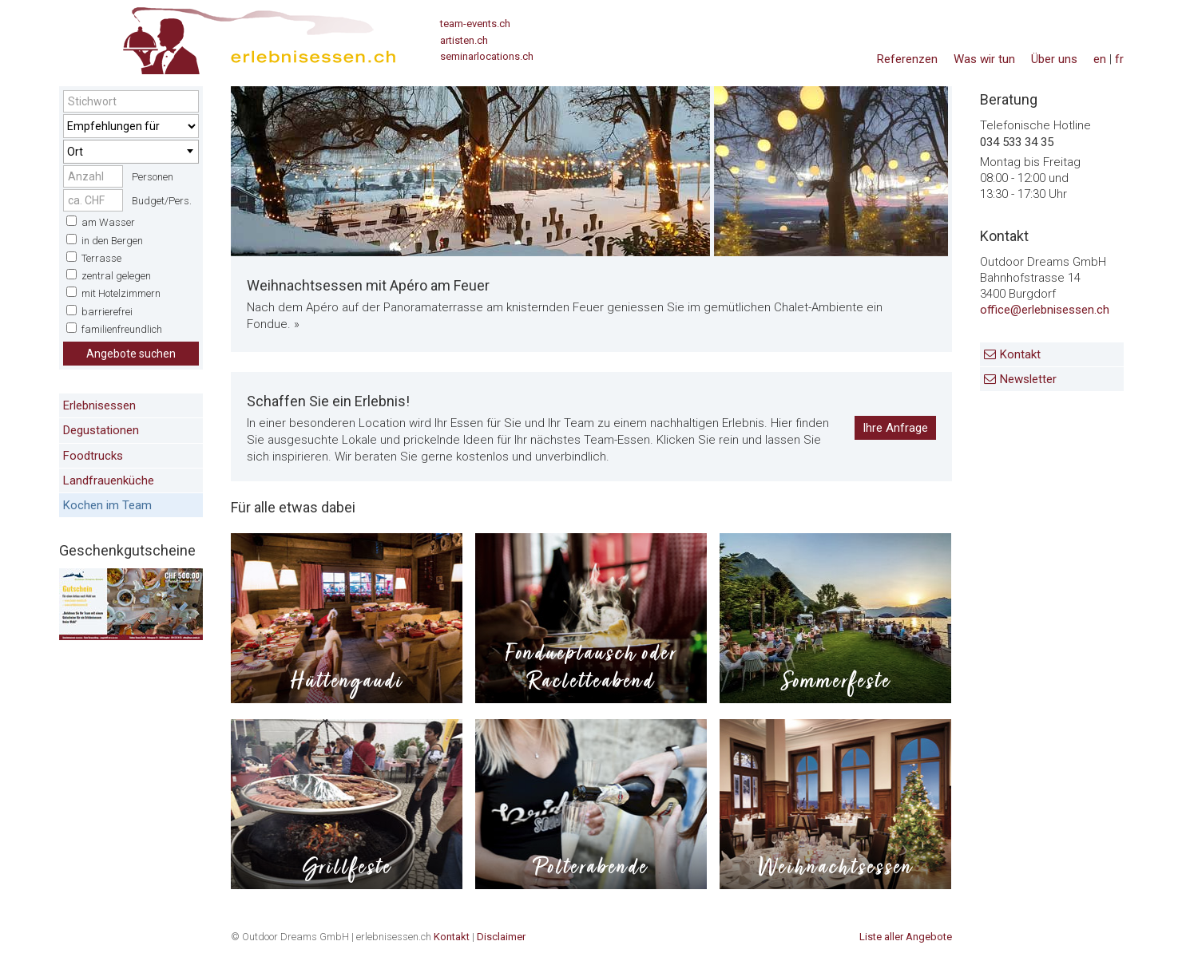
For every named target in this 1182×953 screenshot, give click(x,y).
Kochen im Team (107, 505)
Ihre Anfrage (895, 428)
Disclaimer (501, 937)
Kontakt (1020, 354)
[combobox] (131, 152)
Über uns (1054, 59)
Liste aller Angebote (905, 937)
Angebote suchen (131, 353)
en (1099, 59)
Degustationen (101, 430)
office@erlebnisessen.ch (1044, 310)
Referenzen (907, 59)
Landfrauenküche (108, 480)
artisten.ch (464, 40)
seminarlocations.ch (486, 56)
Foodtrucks (93, 456)
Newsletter (1028, 379)
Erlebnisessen (99, 405)
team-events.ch (475, 24)
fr (1119, 59)
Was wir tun (984, 59)
